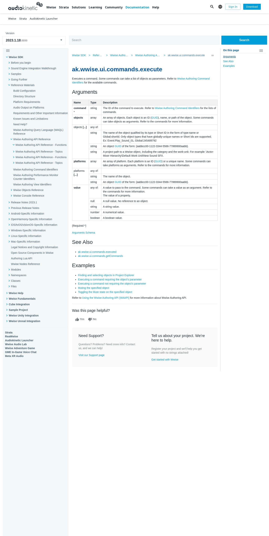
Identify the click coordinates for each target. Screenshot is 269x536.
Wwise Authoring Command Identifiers (177, 108)
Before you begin (21, 62)
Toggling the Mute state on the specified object (106, 291)
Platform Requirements (26, 101)
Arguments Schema (84, 232)
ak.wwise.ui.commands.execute (186, 55)
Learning (95, 7)
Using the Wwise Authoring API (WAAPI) (106, 297)
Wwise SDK (16, 57)
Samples (16, 73)
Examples (229, 65)
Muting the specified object (94, 287)
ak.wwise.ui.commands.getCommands (101, 255)
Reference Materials (23, 85)
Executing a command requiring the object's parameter (110, 279)
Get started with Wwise (164, 359)
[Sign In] (233, 7)
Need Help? (20, 124)
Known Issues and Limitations (30, 118)
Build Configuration (24, 90)
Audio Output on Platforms (28, 107)
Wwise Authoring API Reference (32, 139)
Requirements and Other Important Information (40, 113)
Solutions (79, 7)
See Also (228, 61)
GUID (155, 117)
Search (244, 40)
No (93, 319)
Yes (80, 319)
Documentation (137, 7)
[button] (212, 6)
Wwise (51, 7)
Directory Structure (24, 96)
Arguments (229, 56)
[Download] (252, 7)
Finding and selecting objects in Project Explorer (107, 275)
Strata (64, 7)
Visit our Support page (92, 355)
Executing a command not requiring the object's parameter (113, 283)
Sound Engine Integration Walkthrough (33, 68)
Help (155, 7)
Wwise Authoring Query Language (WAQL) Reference (38, 131)
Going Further (19, 79)
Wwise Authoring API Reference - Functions (160, 55)
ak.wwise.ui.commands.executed (98, 251)
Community (114, 7)
